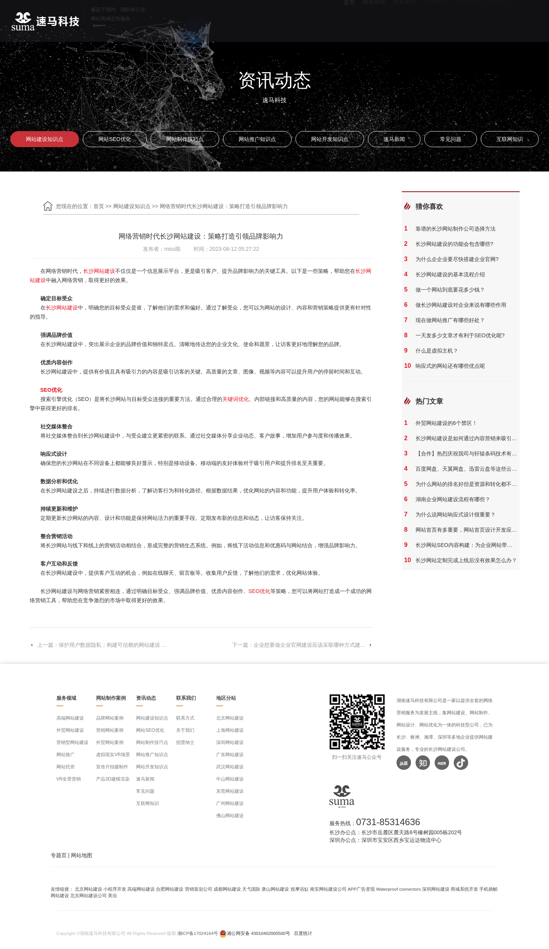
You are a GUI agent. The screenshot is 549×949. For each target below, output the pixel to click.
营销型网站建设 (72, 742)
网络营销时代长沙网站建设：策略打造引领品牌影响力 (224, 206)
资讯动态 (435, 19)
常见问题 (450, 139)
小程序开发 (114, 888)
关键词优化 (235, 399)
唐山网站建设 (275, 888)
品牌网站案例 (110, 718)
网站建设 (60, 895)
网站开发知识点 (329, 139)
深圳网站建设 (230, 742)
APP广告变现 (361, 888)
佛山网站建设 (230, 815)
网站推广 (65, 754)
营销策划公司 (198, 888)
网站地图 (81, 855)
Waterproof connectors (399, 888)
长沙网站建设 (99, 271)
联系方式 (185, 718)
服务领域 (374, 19)
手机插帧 (488, 888)
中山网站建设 (230, 779)
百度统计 (303, 933)
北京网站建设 (230, 718)
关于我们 (185, 730)
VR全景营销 (68, 779)
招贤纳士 (185, 742)
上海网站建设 (230, 730)
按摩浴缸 (300, 888)
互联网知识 (509, 139)
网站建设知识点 (44, 139)
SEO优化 (466, 19)
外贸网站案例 (110, 742)
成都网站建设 (227, 888)
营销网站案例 (110, 730)
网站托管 (65, 766)
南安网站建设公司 (328, 888)
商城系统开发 (464, 888)
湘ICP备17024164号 (197, 933)
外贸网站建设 (70, 730)
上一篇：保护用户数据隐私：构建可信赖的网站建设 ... (98, 645)
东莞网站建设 (230, 791)
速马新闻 (394, 139)
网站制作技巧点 (185, 139)
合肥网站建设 (169, 888)
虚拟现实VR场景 (113, 754)
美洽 (112, 895)
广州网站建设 (230, 803)
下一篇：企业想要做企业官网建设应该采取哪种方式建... (302, 645)
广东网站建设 (230, 754)
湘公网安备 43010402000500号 (258, 933)
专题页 (59, 855)
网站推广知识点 (257, 139)
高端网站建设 (70, 718)
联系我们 (496, 19)
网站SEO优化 (114, 139)
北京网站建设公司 (88, 895)
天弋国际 (251, 888)
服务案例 (404, 19)
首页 (349, 19)
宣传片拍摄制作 (112, 766)
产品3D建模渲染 (112, 779)
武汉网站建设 (230, 766)
